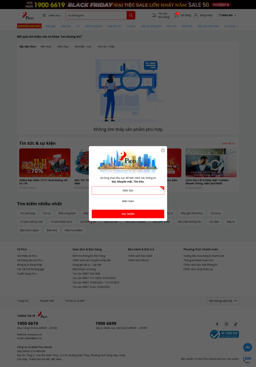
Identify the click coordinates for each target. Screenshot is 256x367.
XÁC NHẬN (128, 214)
